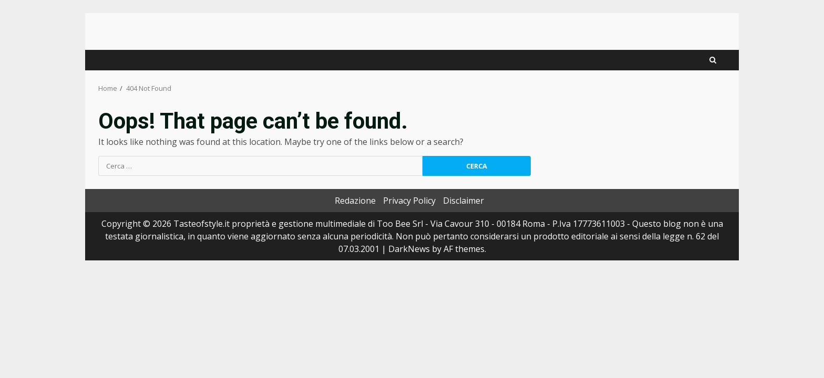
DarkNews (409, 249)
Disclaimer (463, 200)
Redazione (355, 200)
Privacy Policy (409, 200)
